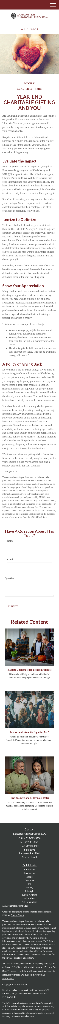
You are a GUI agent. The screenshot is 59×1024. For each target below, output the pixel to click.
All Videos (29, 898)
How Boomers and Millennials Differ (29, 798)
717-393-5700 (30, 29)
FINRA (6, 997)
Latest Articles (29, 894)
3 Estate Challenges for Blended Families (29, 669)
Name (10, 540)
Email (10, 559)
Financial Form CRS (17, 905)
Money (29, 887)
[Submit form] (13, 606)
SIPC (13, 997)
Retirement (29, 869)
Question (9, 578)
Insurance (29, 880)
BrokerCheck (17, 915)
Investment (29, 873)
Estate (29, 876)
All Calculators (29, 902)
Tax (29, 884)
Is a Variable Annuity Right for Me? (29, 732)
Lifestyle (29, 891)
